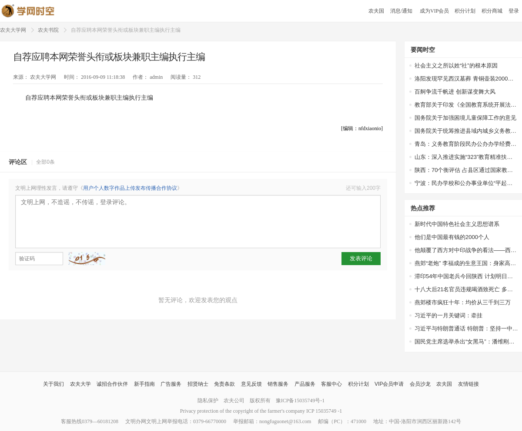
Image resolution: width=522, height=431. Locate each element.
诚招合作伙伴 (112, 384)
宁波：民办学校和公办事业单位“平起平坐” (466, 183)
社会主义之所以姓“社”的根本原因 (456, 65)
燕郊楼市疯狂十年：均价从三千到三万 (463, 302)
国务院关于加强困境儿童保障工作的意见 (465, 117)
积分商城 (492, 11)
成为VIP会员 (434, 11)
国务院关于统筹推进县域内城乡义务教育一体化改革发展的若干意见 (466, 131)
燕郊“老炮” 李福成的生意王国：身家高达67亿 (466, 263)
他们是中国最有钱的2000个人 (452, 237)
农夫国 (376, 11)
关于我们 (53, 384)
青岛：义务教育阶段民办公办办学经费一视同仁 (466, 144)
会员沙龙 (420, 384)
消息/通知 (402, 11)
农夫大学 (80, 384)
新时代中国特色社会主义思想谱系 (457, 224)
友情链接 (468, 384)
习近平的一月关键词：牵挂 (448, 315)
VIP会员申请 (389, 384)
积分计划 (465, 11)
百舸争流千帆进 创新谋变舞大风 (455, 91)
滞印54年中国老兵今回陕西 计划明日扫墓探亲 (466, 276)
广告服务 (171, 384)
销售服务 (278, 384)
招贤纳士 (197, 384)
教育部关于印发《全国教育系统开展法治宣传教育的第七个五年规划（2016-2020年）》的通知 (466, 104)
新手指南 (144, 384)
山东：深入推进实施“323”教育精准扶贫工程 (466, 157)
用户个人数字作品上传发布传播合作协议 (130, 188)
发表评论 (361, 258)
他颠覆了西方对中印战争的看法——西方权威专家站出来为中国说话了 (466, 250)
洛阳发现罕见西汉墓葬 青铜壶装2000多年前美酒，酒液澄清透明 (466, 78)
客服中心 (331, 384)
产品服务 (304, 384)
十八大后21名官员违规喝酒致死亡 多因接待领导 (466, 289)
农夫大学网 (13, 30)
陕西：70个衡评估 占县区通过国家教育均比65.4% (466, 170)
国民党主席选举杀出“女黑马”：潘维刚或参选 (466, 341)
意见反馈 (251, 384)
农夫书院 (48, 30)
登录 (514, 11)
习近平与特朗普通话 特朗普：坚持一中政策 (466, 328)
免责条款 (224, 384)
